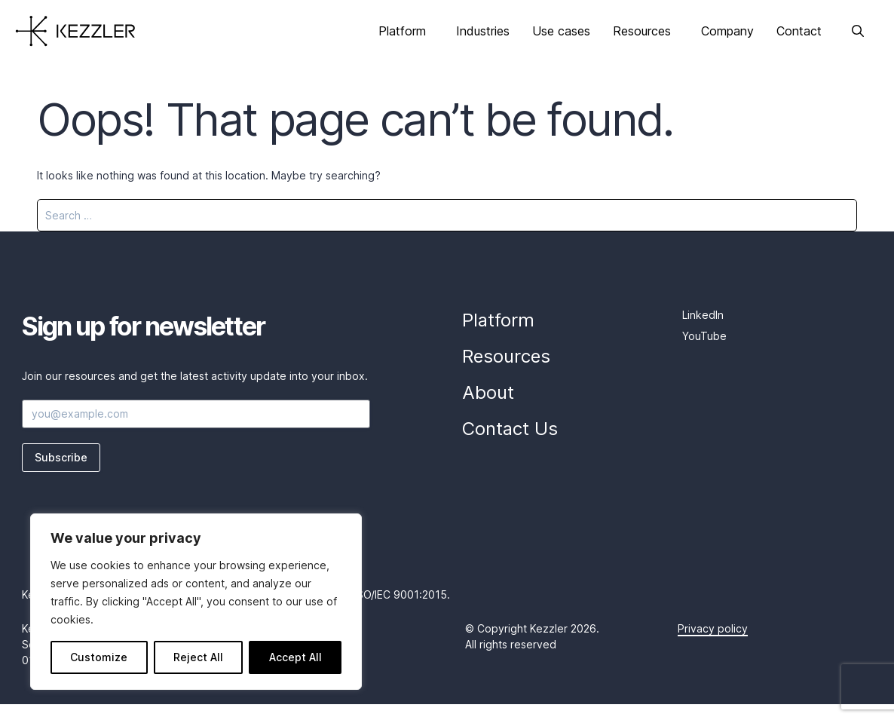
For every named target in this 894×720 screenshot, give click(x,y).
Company (727, 30)
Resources (642, 30)
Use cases (561, 30)
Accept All (295, 657)
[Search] (836, 215)
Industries (483, 30)
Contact (799, 30)
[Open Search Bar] (858, 31)
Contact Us (510, 429)
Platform (402, 30)
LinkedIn (703, 314)
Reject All (198, 657)
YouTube (704, 335)
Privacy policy (713, 628)
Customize (98, 657)
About (488, 392)
